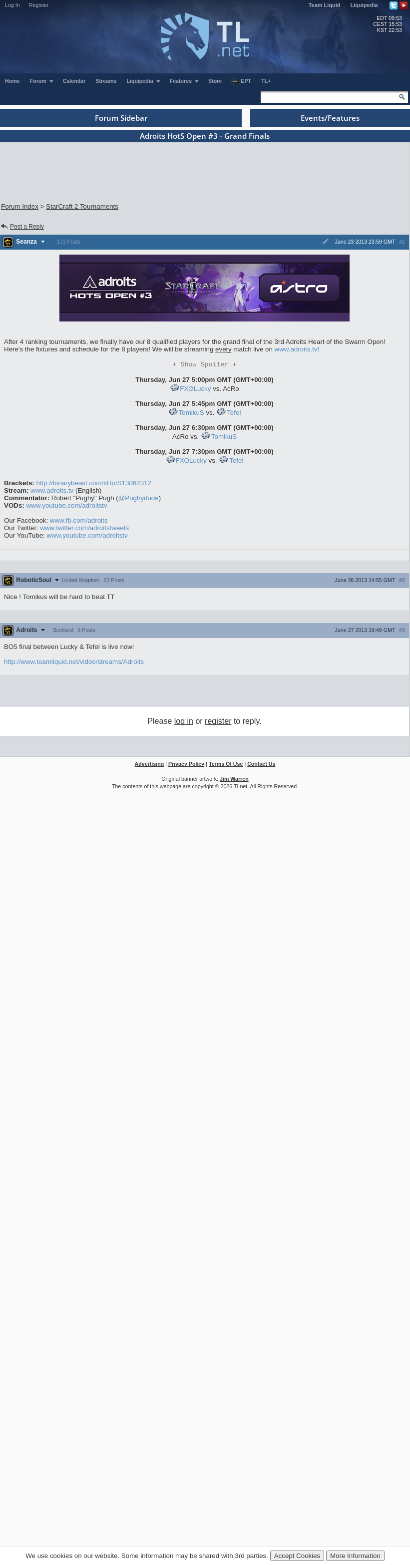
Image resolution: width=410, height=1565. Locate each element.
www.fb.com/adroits (79, 521)
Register (39, 5)
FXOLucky (195, 389)
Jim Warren (234, 780)
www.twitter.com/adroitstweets (84, 529)
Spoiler (205, 364)
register (218, 722)
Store (215, 81)
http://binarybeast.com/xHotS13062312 (93, 484)
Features (184, 81)
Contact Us (261, 765)
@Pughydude (138, 499)
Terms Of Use (226, 765)
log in (183, 722)
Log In (12, 5)
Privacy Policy (186, 765)
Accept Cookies (297, 1556)
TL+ (266, 81)
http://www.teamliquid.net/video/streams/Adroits (74, 662)
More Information (355, 1556)
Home (12, 81)
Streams (105, 81)
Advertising (149, 765)
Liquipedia (364, 5)
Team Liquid (325, 5)
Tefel (228, 413)
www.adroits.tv (51, 491)
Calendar (74, 81)
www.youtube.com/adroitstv (66, 506)
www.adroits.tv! (297, 349)
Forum (42, 81)
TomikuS (186, 413)
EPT (240, 81)
